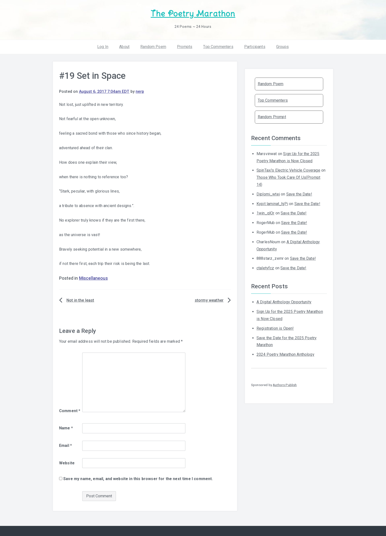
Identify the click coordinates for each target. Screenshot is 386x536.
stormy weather (209, 300)
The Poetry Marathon (193, 14)
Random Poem (153, 46)
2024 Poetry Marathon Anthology (285, 354)
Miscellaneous (93, 278)
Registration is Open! (275, 328)
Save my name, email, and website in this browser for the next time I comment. (138, 478)
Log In (102, 46)
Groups (282, 46)
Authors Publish (285, 385)
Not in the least (80, 300)
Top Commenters (218, 46)
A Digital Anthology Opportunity (284, 302)
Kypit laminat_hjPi (272, 203)
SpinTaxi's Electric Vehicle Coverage (288, 170)
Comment (69, 410)
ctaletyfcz (265, 268)
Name (66, 428)
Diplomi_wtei (268, 194)
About (124, 46)
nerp (140, 91)
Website (67, 463)
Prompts (184, 46)
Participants (254, 46)
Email (65, 445)
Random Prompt (272, 116)
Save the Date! (299, 194)
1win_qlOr (265, 213)
